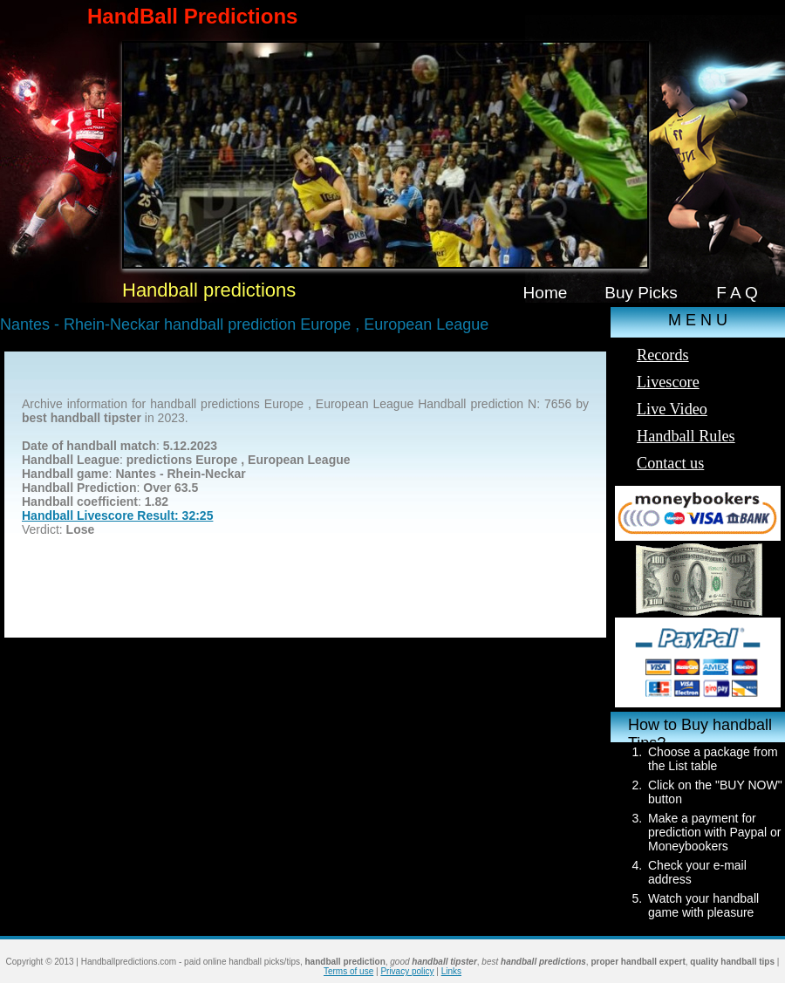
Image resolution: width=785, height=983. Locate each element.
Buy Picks (641, 292)
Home (545, 292)
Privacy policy (406, 971)
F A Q (737, 292)
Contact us (670, 463)
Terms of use (348, 971)
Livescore (668, 382)
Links (451, 971)
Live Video (672, 409)
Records (663, 355)
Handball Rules (686, 436)
